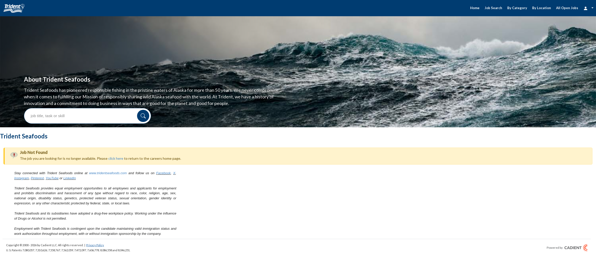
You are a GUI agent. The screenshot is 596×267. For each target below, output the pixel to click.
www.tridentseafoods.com (108, 140)
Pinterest (37, 145)
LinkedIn (69, 145)
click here (115, 125)
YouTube (52, 145)
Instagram (21, 145)
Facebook (163, 140)
